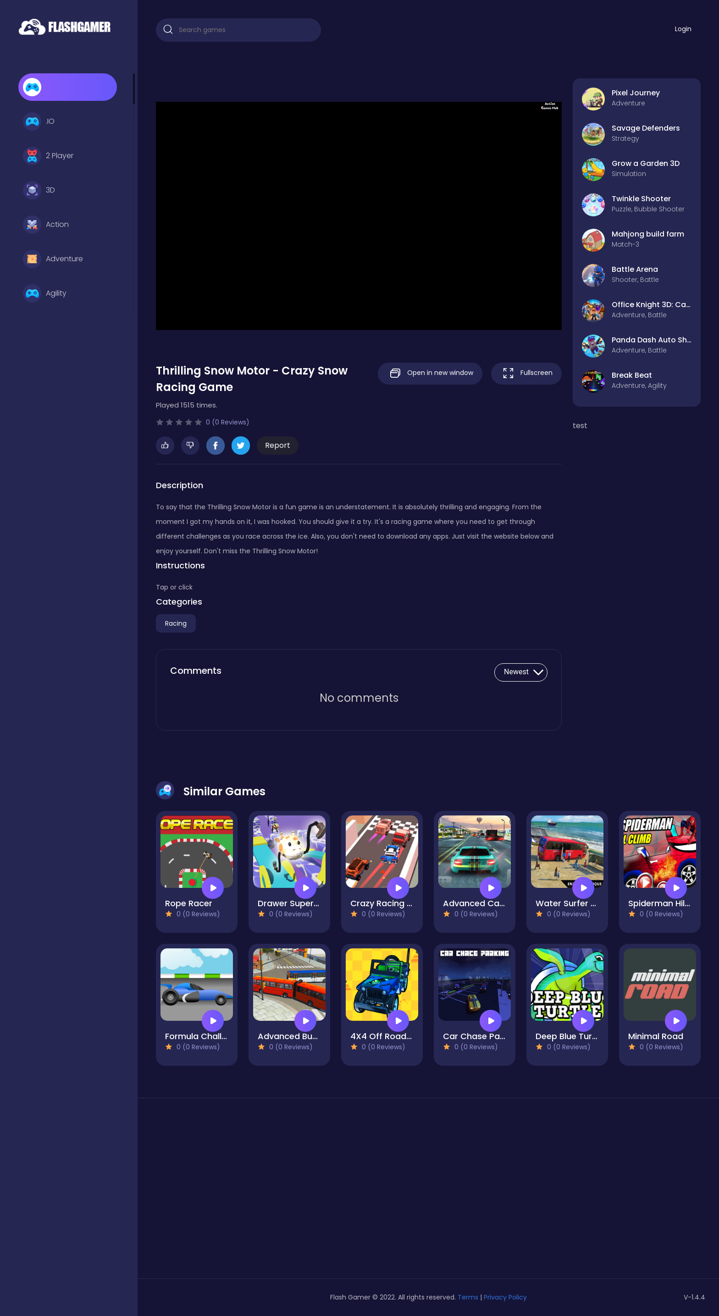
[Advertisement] (243, 1192)
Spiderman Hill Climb (670, 903)
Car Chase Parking (481, 1036)
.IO (39, 121)
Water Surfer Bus (570, 903)
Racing (176, 623)
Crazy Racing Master (393, 903)
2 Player (48, 156)
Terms (468, 1297)
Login (683, 28)
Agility (44, 293)
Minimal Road (655, 1036)
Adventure (53, 259)
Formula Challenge (203, 1036)
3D (39, 190)
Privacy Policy (505, 1297)
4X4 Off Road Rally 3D (395, 1036)
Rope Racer (188, 903)
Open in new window (430, 373)
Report (277, 445)
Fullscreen (526, 373)
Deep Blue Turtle (569, 1036)
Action (46, 224)
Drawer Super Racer (299, 903)
